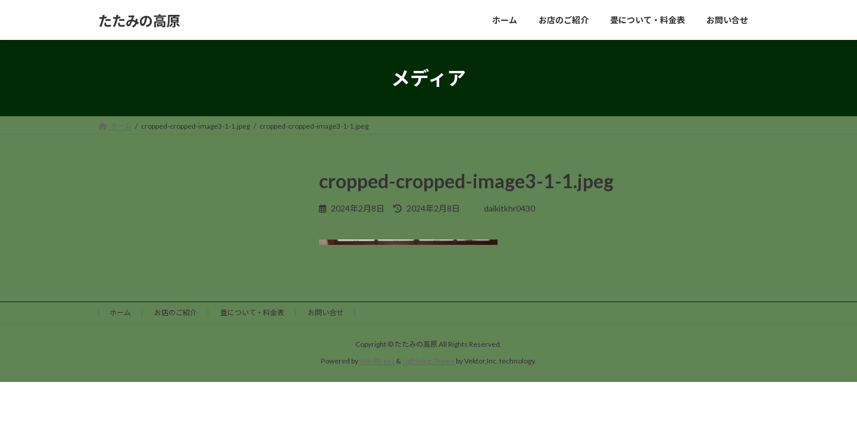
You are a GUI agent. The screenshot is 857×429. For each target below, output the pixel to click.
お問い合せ (325, 312)
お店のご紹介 (175, 312)
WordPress (376, 360)
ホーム (120, 312)
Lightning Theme (429, 360)
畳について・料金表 (252, 312)
